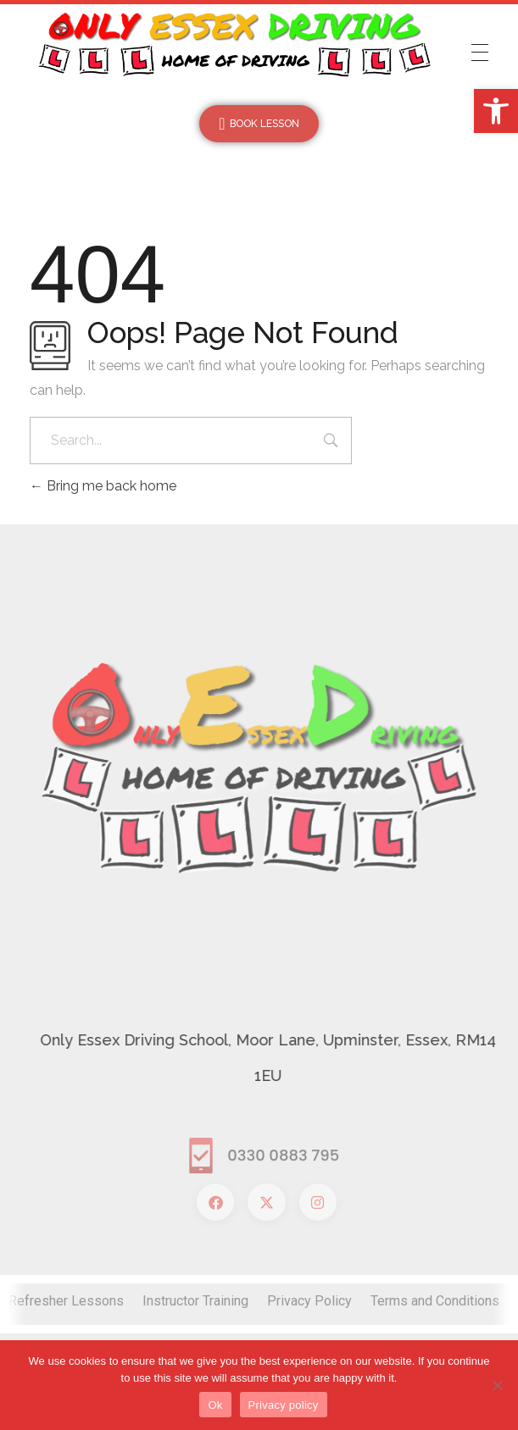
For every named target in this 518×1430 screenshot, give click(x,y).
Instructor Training (195, 1301)
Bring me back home (103, 486)
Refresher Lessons (66, 1301)
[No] (496, 1385)
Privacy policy (283, 1405)
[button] (496, 111)
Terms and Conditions (434, 1301)
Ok (215, 1405)
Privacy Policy (309, 1301)
